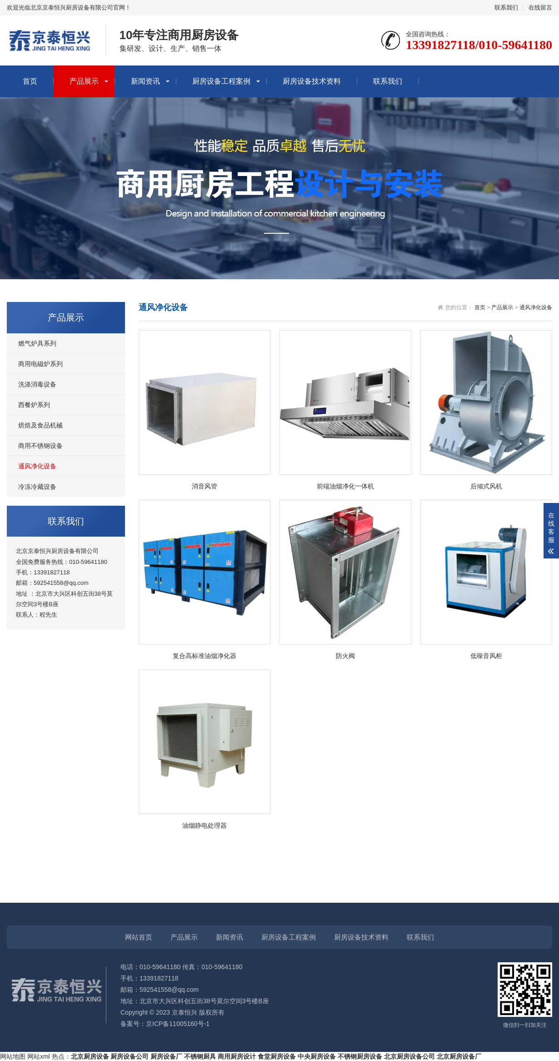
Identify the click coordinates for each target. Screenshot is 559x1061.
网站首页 (138, 937)
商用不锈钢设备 (40, 445)
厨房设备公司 (129, 1056)
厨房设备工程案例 (221, 81)
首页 (30, 81)
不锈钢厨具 (200, 1056)
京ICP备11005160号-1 (178, 1023)
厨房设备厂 (166, 1056)
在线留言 (540, 7)
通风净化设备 (37, 466)
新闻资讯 (145, 81)
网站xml (38, 1056)
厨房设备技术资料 (312, 81)
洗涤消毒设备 (37, 384)
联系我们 (506, 7)
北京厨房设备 (90, 1056)
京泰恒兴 (184, 1012)
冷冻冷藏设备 (37, 486)
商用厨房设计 (237, 1056)
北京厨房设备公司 (409, 1056)
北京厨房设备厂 (459, 1056)
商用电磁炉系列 (40, 363)
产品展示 (84, 81)
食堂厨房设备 (277, 1056)
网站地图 (12, 1056)
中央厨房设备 (317, 1056)
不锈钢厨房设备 (360, 1056)
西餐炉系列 (34, 404)
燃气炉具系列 (37, 343)
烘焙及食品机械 (40, 425)
